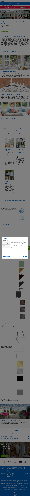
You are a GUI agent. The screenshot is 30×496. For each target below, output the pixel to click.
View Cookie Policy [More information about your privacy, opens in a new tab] (13, 248)
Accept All (25, 256)
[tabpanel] (19, 244)
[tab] (6, 240)
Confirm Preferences (6, 256)
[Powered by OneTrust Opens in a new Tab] (25, 258)
